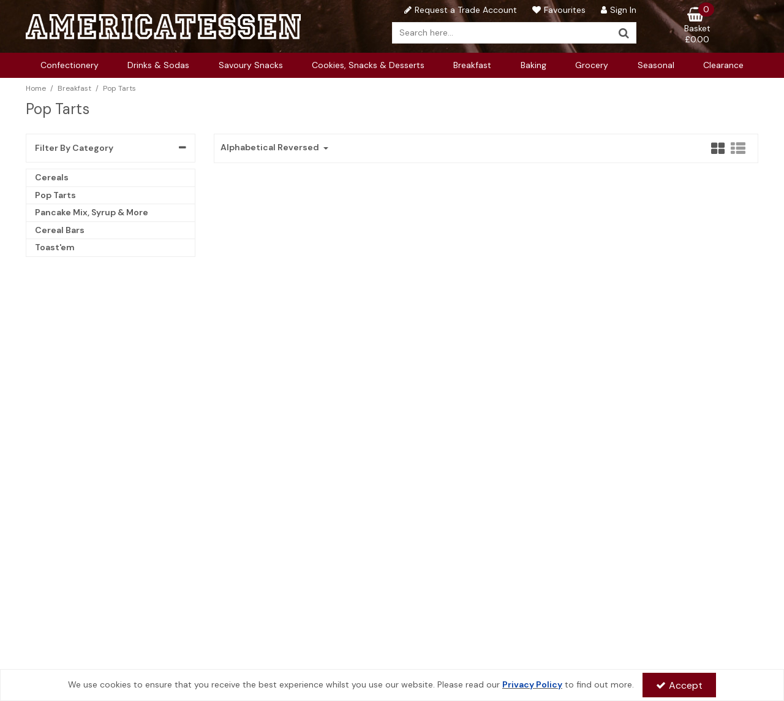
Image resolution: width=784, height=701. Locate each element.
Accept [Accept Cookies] (679, 685)
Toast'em (55, 247)
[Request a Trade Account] (459, 10)
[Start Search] (624, 33)
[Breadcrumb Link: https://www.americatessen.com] (36, 88)
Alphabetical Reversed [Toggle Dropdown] (271, 147)
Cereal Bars (60, 230)
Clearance (723, 65)
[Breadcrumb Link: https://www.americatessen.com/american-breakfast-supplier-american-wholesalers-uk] (74, 88)
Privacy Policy (532, 684)
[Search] (502, 33)
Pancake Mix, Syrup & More (91, 212)
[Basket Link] (697, 26)
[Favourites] (557, 10)
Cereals (52, 177)
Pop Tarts (55, 195)
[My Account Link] (617, 10)
